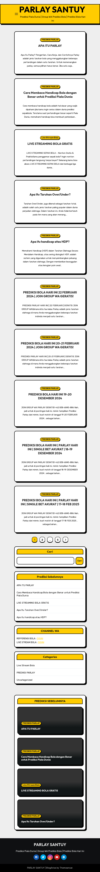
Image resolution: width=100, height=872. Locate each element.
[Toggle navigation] (16, 14)
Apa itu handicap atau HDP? (49, 242)
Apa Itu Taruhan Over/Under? (50, 194)
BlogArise (51, 868)
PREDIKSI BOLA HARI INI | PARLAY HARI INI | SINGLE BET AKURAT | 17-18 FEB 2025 (50, 502)
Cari (50, 551)
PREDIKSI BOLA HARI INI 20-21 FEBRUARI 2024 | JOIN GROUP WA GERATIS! (50, 345)
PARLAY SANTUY (52, 9)
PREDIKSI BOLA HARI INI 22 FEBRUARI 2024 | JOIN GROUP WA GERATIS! (50, 294)
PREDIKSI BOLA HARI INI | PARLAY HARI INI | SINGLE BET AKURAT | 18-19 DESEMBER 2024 (50, 449)
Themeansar (66, 868)
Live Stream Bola (50, 138)
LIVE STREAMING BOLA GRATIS (50, 144)
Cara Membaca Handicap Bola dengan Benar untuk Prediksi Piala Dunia (50, 95)
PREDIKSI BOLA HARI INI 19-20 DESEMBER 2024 (49, 396)
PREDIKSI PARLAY (50, 40)
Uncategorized (25, 680)
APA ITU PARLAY (50, 46)
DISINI (40, 638)
